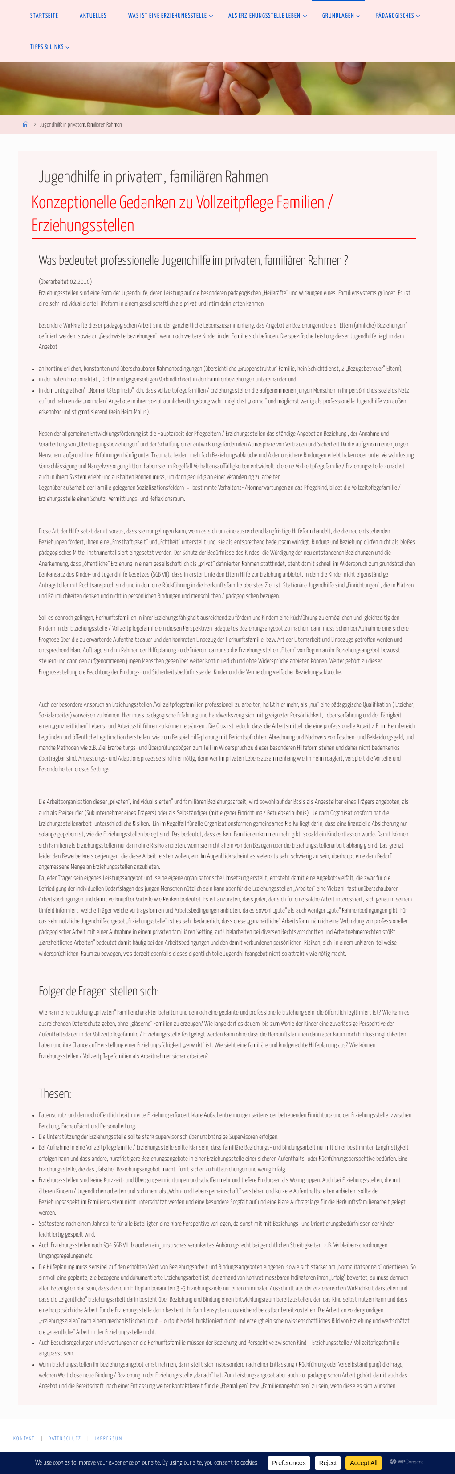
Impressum (108, 1438)
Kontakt (24, 1438)
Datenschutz (65, 1438)
